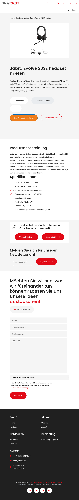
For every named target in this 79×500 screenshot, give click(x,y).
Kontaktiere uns (51, 118)
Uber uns (45, 423)
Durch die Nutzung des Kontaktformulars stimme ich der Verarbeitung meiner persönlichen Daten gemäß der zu (32, 385)
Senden (17, 395)
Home (12, 18)
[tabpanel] (39, 40)
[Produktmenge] (16, 108)
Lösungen (13, 443)
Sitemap (60, 482)
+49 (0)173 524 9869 (21, 456)
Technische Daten (43, 100)
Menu (71, 10)
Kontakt (13, 427)
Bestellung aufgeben (49, 439)
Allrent (30, 482)
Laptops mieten (22, 18)
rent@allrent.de (22, 309)
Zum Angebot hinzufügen (24, 118)
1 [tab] (39, 54)
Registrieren (45, 262)
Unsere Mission (25, 237)
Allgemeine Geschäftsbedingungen (45, 482)
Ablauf (44, 427)
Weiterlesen (19, 100)
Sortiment (14, 439)
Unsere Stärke (51, 237)
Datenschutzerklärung (20, 388)
